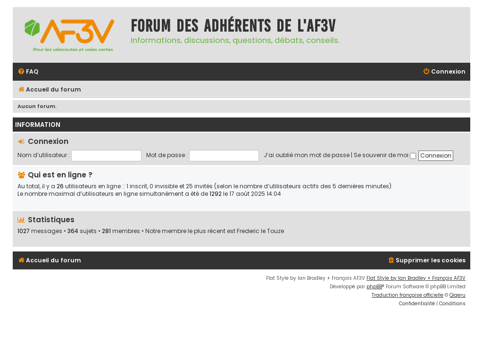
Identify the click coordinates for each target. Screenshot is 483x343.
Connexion (48, 141)
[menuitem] (27, 72)
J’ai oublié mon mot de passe (307, 155)
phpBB (374, 286)
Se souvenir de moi (385, 155)
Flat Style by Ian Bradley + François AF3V (416, 278)
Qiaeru (458, 295)
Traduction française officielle (407, 295)
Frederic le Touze (260, 231)
